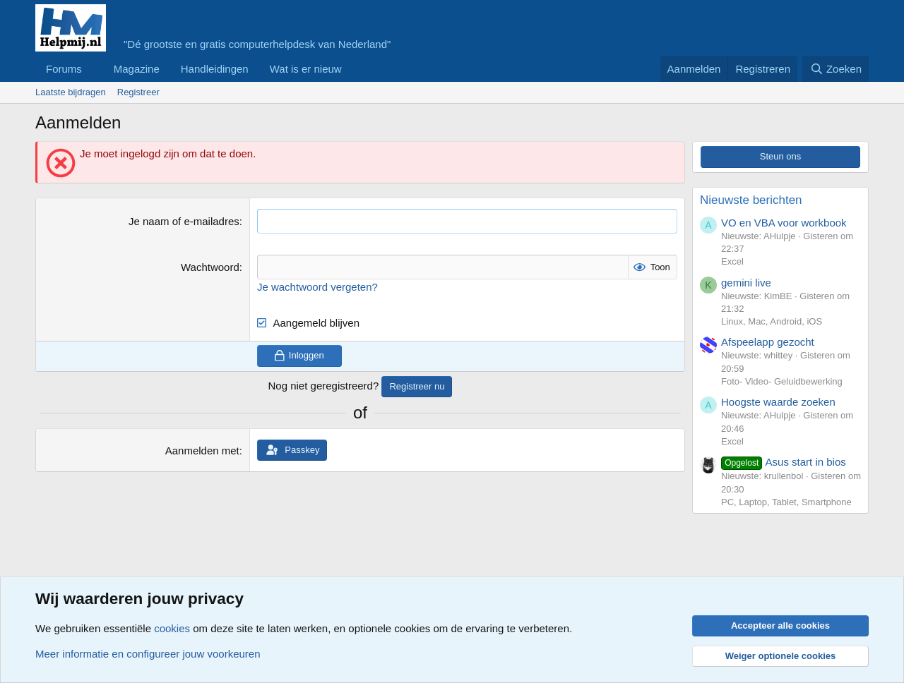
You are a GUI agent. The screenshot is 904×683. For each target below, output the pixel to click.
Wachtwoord (210, 267)
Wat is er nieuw (306, 69)
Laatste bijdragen (70, 92)
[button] (93, 69)
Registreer (138, 92)
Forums (64, 69)
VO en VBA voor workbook (784, 223)
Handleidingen (215, 69)
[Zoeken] (835, 69)
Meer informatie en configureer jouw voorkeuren (148, 654)
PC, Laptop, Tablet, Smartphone (786, 502)
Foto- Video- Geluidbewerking (782, 381)
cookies (172, 628)
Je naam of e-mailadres (184, 221)
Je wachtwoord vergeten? (317, 287)
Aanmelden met (202, 451)
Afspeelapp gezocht (767, 342)
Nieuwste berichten (751, 200)
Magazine (137, 69)
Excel (732, 261)
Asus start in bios (783, 462)
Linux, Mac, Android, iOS (771, 321)
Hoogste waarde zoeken (778, 402)
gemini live (746, 283)
